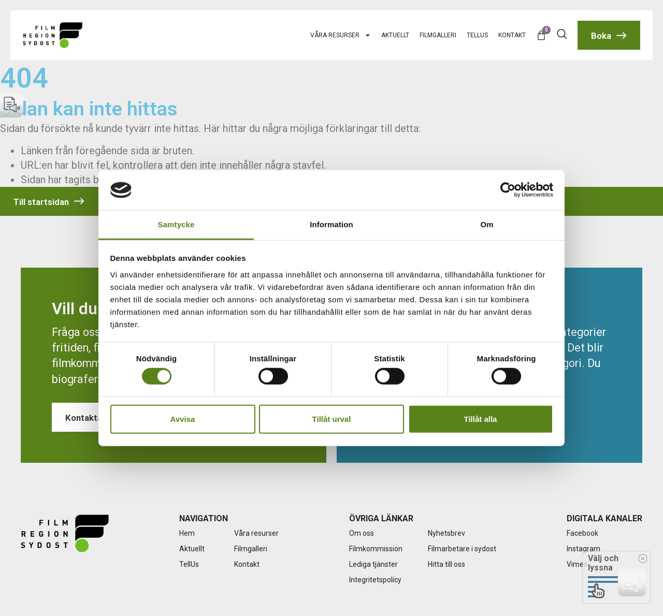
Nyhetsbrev (446, 533)
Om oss (361, 533)
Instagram (583, 549)
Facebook (582, 533)
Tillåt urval (331, 418)
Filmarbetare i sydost (462, 549)
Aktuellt (395, 35)
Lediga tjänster (373, 564)
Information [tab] (331, 224)
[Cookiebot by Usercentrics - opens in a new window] (508, 190)
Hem (187, 533)
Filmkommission (375, 549)
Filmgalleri (438, 35)
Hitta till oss (446, 564)
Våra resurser (340, 35)
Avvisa (182, 418)
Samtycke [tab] (176, 224)
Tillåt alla (480, 418)
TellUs (477, 35)
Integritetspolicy (375, 580)
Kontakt (512, 35)
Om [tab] (486, 224)
